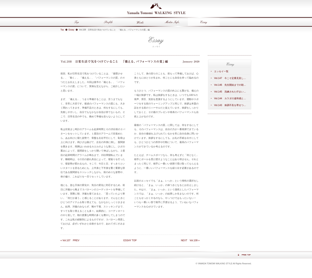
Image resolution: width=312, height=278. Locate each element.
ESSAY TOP (129, 240)
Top (76, 22)
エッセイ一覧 (221, 71)
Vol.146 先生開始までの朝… (230, 85)
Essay (204, 22)
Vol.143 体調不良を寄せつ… (230, 105)
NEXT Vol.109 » (190, 240)
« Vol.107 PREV (69, 240)
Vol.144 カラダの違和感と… (230, 98)
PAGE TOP (244, 255)
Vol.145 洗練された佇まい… (230, 91)
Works (140, 22)
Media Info (172, 22)
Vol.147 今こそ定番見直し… (230, 78)
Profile (108, 22)
